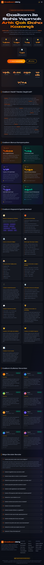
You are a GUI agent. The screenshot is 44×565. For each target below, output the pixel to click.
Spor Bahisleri (22, 545)
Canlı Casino (22, 547)
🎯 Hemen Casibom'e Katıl (16, 61)
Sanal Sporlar (22, 552)
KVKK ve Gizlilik (38, 547)
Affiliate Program (39, 545)
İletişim (37, 550)
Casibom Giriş (23, 543)
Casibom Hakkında (39, 543)
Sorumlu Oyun (38, 548)
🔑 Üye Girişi (31, 61)
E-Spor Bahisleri (23, 550)
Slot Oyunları (22, 548)
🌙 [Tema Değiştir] (39, 2)
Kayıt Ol (29, 543)
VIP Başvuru (30, 548)
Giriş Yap (30, 545)
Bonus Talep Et (31, 547)
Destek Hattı (30, 550)
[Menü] (42, 2)
